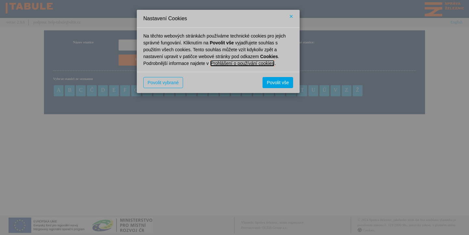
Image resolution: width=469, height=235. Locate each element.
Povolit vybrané (163, 82)
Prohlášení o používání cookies (242, 63)
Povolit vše (278, 82)
